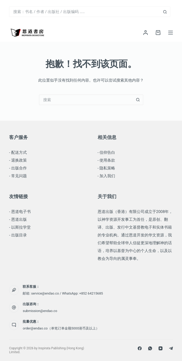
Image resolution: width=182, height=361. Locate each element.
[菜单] (170, 32)
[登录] (145, 32)
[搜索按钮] (165, 12)
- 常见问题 (18, 176)
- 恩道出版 (18, 219)
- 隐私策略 (106, 168)
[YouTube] (160, 348)
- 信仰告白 (106, 152)
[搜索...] (84, 12)
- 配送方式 (18, 152)
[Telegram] (171, 348)
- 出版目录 (18, 235)
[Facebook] (140, 348)
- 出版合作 (18, 168)
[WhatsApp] (150, 348)
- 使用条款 (106, 160)
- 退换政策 (18, 160)
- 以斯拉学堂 (20, 227)
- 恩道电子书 (20, 211)
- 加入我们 (106, 176)
